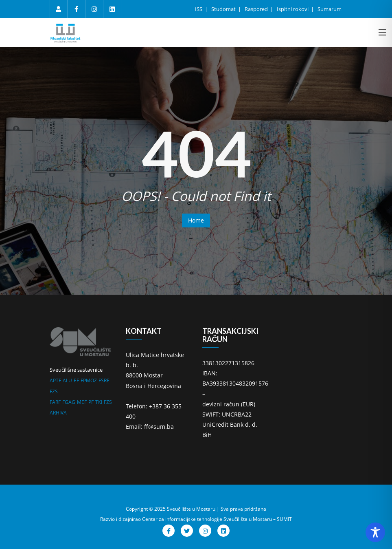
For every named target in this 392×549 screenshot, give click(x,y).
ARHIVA (58, 412)
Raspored (257, 9)
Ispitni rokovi (293, 9)
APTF (55, 380)
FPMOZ (89, 380)
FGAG (68, 402)
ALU (67, 380)
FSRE (104, 380)
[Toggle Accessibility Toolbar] (375, 532)
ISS (199, 9)
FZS (54, 391)
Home (196, 220)
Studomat (224, 9)
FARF (55, 402)
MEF (82, 402)
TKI (98, 402)
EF (76, 380)
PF (91, 402)
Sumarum (330, 9)
